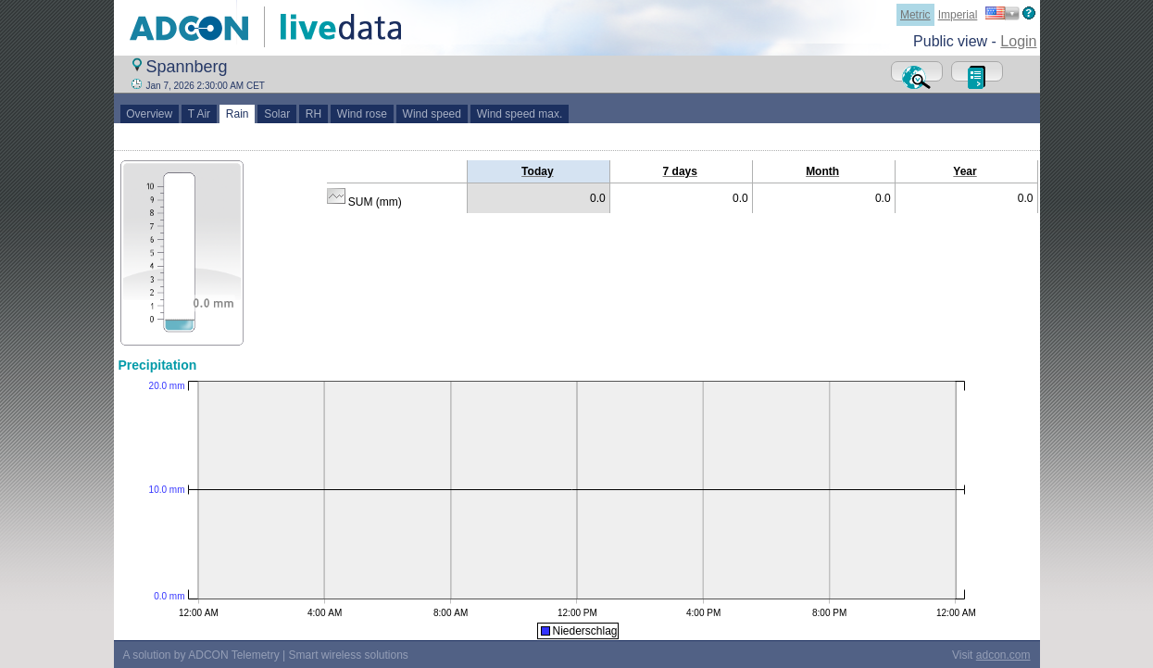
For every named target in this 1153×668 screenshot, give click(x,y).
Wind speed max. (519, 113)
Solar (276, 113)
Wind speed (432, 113)
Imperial (958, 14)
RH (313, 113)
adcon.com (1003, 655)
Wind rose (362, 113)
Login (1018, 41)
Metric (915, 14)
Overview (149, 113)
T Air (199, 113)
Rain (237, 113)
